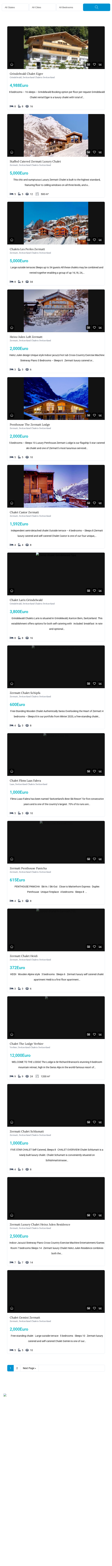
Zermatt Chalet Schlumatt (27, 1131)
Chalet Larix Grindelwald (26, 600)
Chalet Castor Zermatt (24, 512)
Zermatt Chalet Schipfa (25, 693)
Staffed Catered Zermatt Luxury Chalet (35, 161)
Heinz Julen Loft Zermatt (26, 337)
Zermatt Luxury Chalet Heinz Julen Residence (40, 1224)
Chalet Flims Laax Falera (25, 780)
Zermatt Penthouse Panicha (28, 868)
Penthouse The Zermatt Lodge (30, 424)
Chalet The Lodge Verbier (26, 1043)
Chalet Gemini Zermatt (25, 1317)
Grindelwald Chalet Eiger (26, 73)
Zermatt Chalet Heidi (24, 956)
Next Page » (29, 1368)
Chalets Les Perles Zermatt (27, 249)
